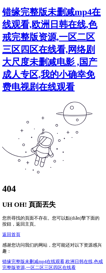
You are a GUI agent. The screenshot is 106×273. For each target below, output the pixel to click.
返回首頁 (11, 234)
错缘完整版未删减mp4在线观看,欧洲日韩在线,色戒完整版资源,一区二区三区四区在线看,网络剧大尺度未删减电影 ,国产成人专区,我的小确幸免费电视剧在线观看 (51, 49)
